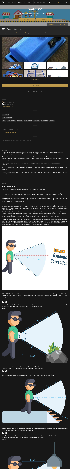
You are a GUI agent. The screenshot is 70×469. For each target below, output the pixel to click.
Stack (25, 2)
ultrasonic (36, 120)
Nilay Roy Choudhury (35, 16)
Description (5, 33)
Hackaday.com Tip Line (10, 132)
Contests (20, 2)
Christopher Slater (7, 104)
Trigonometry (44, 120)
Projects (8, 2)
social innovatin (28, 120)
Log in (65, 2)
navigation (19, 120)
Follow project (27, 19)
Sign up (59, 2)
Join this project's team (7, 106)
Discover (14, 2)
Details (10, 33)
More (30, 2)
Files (15, 33)
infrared (52, 120)
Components (22, 33)
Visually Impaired (11, 120)
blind (4, 120)
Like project (43, 19)
